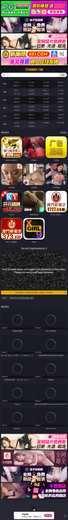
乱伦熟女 (46, 102)
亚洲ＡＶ (17, 90)
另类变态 (60, 102)
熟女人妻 (17, 94)
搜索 (63, 75)
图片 (4, 108)
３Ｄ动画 (60, 90)
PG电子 (16, 82)
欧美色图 (46, 106)
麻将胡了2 (17, 86)
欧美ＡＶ (46, 90)
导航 (4, 124)
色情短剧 (31, 126)
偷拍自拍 (31, 98)
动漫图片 (60, 106)
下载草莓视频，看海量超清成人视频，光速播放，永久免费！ (40, 292)
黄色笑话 (46, 118)
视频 (4, 92)
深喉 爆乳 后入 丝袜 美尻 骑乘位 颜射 (21, 298)
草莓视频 (46, 123)
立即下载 (48, 515)
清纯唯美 (31, 110)
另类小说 (31, 118)
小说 (4, 116)
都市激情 (17, 115)
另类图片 (60, 110)
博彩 (4, 84)
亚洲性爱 (17, 98)
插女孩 (17, 123)
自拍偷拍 (31, 90)
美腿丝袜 (17, 110)
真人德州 (31, 82)
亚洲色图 (31, 106)
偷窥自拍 (17, 106)
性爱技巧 (60, 118)
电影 (4, 100)
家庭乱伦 (31, 115)
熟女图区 (46, 110)
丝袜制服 (31, 94)
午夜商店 (31, 123)
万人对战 (46, 82)
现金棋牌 (46, 86)
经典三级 (31, 102)
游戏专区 (60, 82)
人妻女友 (46, 115)
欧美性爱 (60, 98)
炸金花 (31, 86)
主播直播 (46, 94)
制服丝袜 (17, 102)
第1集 (4, 298)
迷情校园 (17, 118)
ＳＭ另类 (60, 94)
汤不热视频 (60, 123)
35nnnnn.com (34, 70)
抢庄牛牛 (60, 86)
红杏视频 (17, 126)
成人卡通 (46, 98)
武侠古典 (60, 115)
